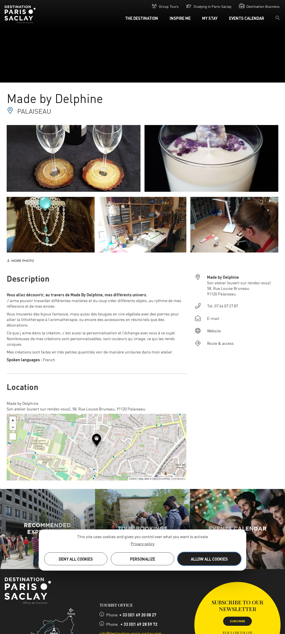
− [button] (13, 427)
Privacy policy (143, 543)
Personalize (142, 558)
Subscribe (237, 621)
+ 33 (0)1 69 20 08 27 (137, 614)
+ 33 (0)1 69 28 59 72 (138, 624)
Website (214, 330)
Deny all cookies (76, 558)
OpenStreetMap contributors (168, 478)
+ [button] (13, 420)
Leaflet (133, 478)
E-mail (213, 318)
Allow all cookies (209, 558)
